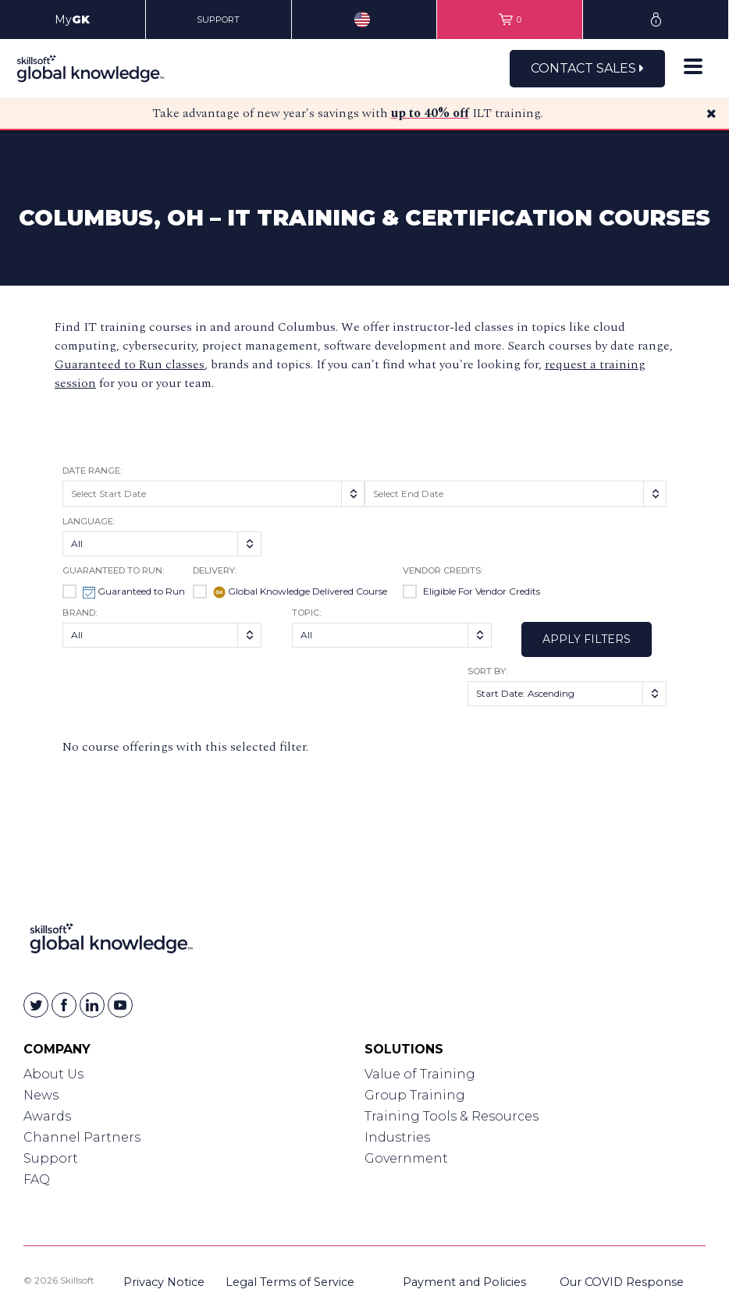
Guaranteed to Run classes (129, 364)
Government (406, 1158)
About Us (53, 1074)
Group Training (414, 1095)
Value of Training (419, 1074)
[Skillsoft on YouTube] (120, 1005)
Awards (47, 1116)
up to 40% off (430, 113)
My (72, 19)
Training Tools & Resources (451, 1116)
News (41, 1095)
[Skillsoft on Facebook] (64, 1005)
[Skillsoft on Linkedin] (92, 1005)
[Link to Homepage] (111, 941)
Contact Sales (587, 68)
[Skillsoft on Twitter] (35, 1005)
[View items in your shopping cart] (509, 19)
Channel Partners (81, 1137)
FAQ (36, 1179)
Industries (397, 1137)
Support (50, 1158)
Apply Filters (586, 639)
